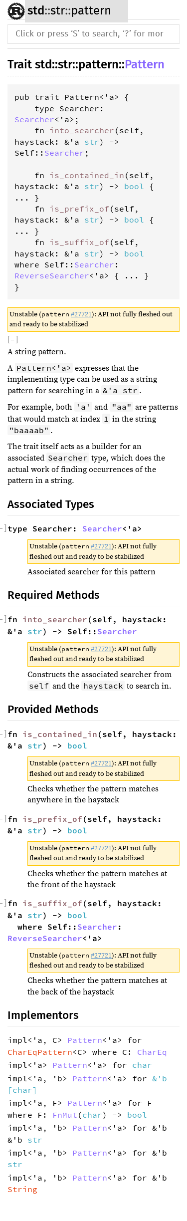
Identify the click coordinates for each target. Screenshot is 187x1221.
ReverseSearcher (51, 275)
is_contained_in (86, 175)
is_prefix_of (79, 209)
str (57, 11)
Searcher (34, 119)
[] (12, 339)
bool (134, 186)
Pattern (145, 64)
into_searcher (81, 130)
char (142, 1065)
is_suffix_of (79, 242)
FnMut (64, 1115)
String (22, 1189)
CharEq (152, 1052)
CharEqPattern (39, 1052)
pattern (91, 11)
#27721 (81, 314)
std (35, 10)
